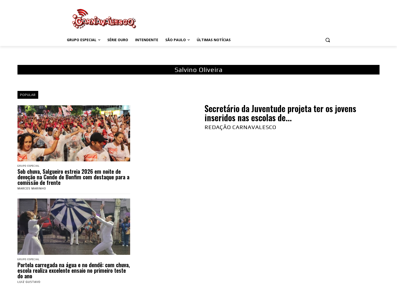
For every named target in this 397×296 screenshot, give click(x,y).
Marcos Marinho (31, 188)
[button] (328, 40)
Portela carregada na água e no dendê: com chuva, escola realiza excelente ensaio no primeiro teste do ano (73, 271)
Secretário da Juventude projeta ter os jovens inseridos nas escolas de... (280, 113)
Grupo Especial (30, 166)
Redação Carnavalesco (240, 127)
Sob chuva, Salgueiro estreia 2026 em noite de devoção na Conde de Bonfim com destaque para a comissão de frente (73, 177)
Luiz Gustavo (29, 282)
